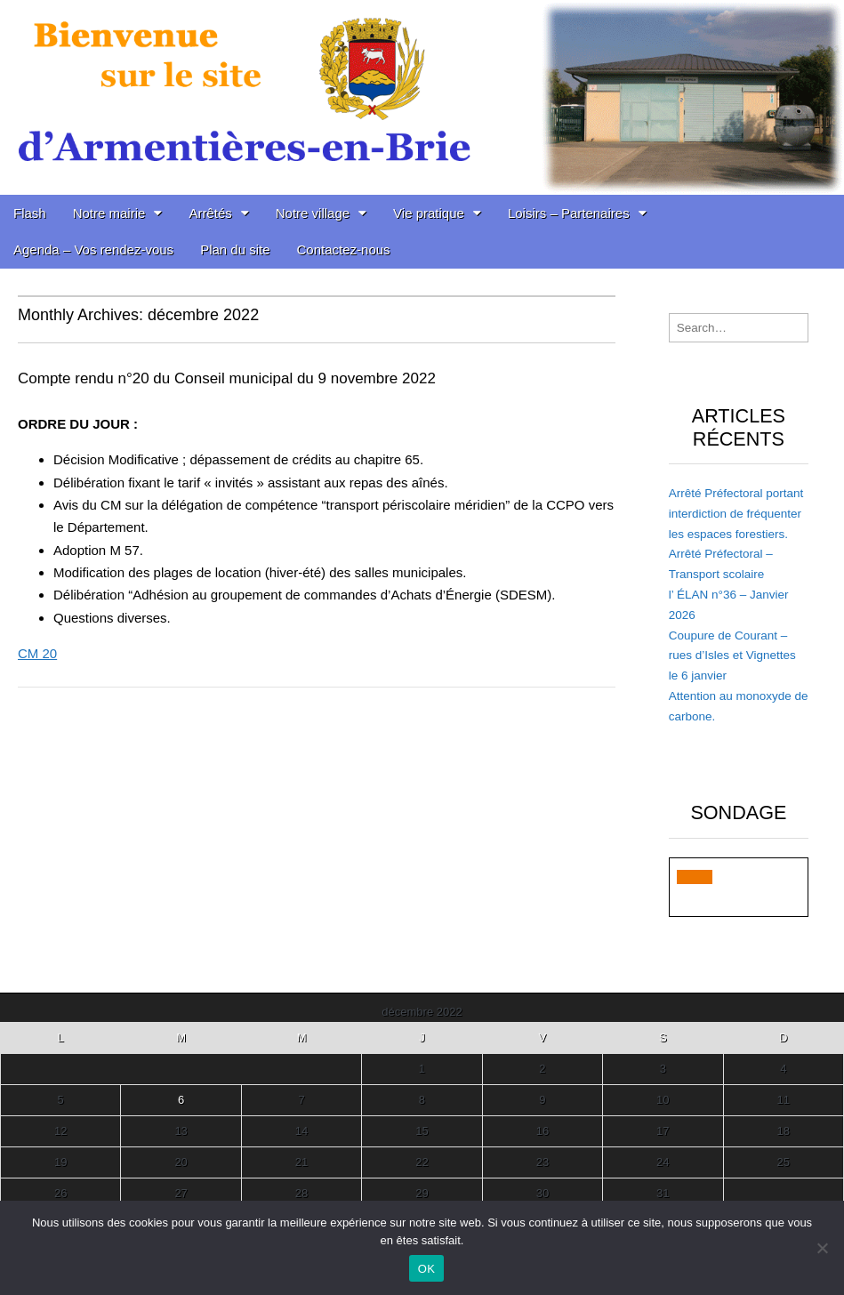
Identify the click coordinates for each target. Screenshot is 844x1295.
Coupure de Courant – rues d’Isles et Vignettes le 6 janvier (732, 656)
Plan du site (234, 249)
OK (426, 1268)
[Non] (822, 1248)
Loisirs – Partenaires (569, 213)
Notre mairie (109, 213)
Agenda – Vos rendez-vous (93, 249)
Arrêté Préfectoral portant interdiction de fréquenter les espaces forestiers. (736, 514)
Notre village (313, 213)
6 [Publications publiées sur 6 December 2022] (181, 1099)
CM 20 (37, 653)
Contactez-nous (343, 249)
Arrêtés (210, 213)
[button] (694, 877)
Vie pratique (428, 213)
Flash (29, 213)
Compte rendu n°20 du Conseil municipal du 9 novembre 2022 (227, 378)
